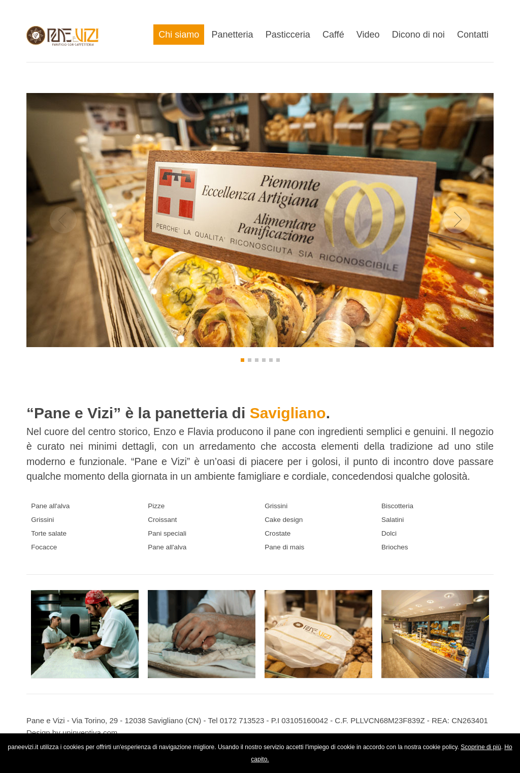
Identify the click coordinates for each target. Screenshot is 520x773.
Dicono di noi (418, 34)
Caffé (333, 34)
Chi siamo (178, 34)
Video (368, 34)
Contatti (473, 34)
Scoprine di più (481, 747)
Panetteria (232, 34)
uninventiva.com (89, 732)
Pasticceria (288, 34)
